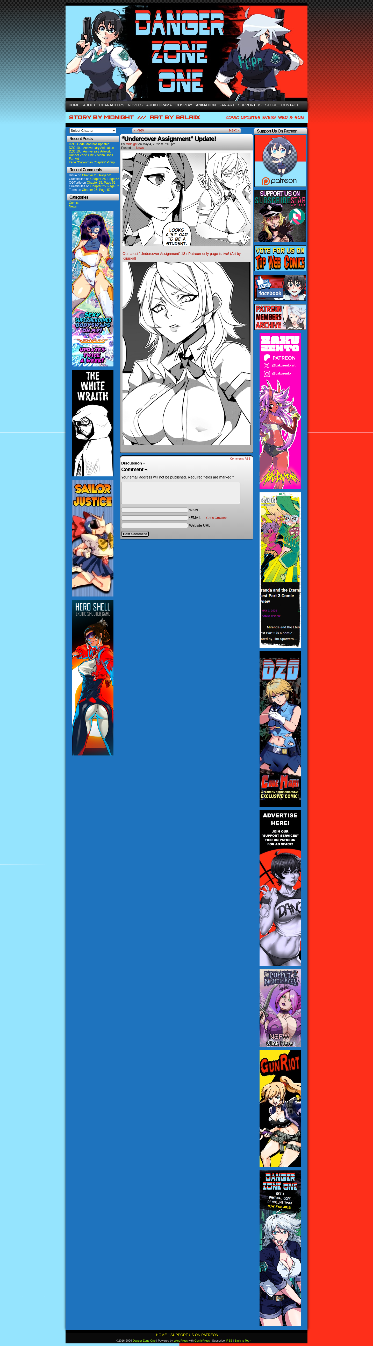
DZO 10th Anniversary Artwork (90, 151)
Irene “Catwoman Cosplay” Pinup (92, 162)
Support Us (250, 105)
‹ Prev (139, 130)
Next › (234, 130)
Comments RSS (240, 458)
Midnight (131, 144)
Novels (135, 105)
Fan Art (226, 105)
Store (271, 105)
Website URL (199, 525)
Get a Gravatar (216, 518)
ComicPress (202, 1340)
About (89, 105)
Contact (290, 105)
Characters (111, 105)
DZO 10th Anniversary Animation (91, 148)
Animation (206, 105)
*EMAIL (208, 518)
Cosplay (183, 105)
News (73, 206)
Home (74, 105)
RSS (229, 1340)
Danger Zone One (144, 1340)
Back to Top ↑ (243, 1340)
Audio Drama (159, 105)
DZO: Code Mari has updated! (89, 144)
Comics (74, 203)
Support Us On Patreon (194, 1335)
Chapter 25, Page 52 (96, 175)
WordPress (181, 1340)
